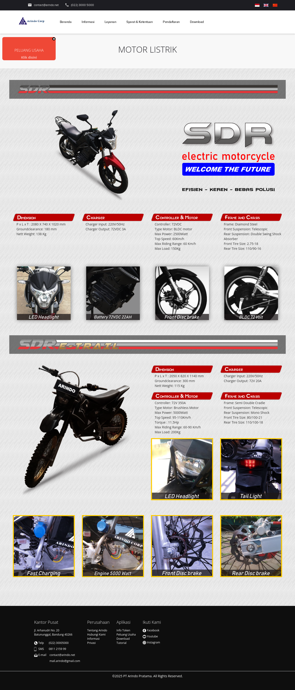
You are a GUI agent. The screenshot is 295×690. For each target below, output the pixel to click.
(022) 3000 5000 (82, 5)
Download (197, 22)
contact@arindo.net (46, 5)
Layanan (110, 22)
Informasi (88, 22)
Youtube (150, 636)
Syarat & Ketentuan (139, 22)
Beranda (66, 22)
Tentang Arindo (97, 630)
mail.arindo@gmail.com (54, 661)
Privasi (91, 643)
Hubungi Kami (96, 634)
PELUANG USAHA (29, 50)
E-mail (42, 655)
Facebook (151, 630)
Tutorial (121, 643)
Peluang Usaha (126, 634)
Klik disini (29, 57)
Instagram (151, 642)
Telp (41, 643)
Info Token (123, 630)
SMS (41, 649)
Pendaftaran (171, 22)
